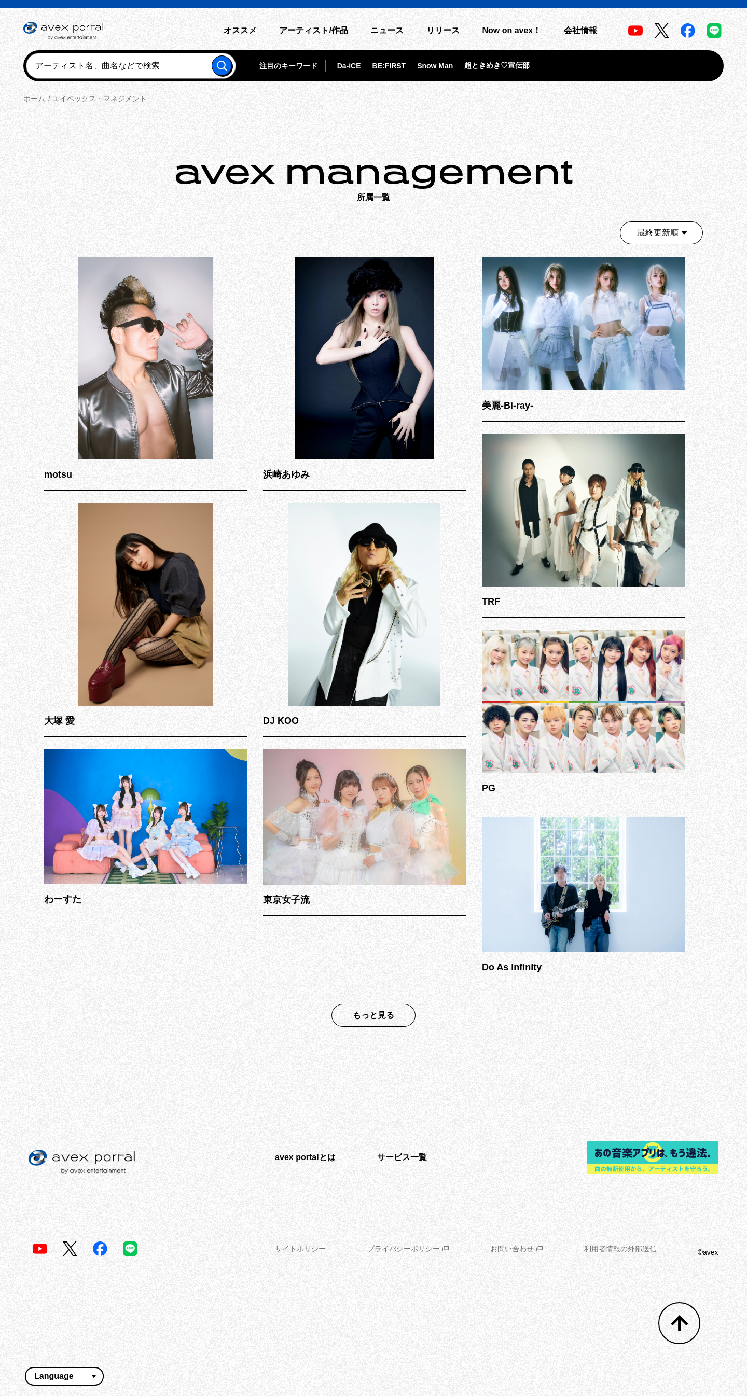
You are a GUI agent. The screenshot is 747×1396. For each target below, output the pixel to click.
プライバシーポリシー (408, 1249)
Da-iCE (349, 66)
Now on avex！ (511, 30)
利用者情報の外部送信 (620, 1249)
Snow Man (435, 66)
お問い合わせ (516, 1249)
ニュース (387, 30)
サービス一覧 (402, 1157)
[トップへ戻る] (679, 1323)
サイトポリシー (300, 1249)
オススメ (240, 30)
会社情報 (580, 30)
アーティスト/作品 (313, 30)
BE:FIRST (389, 66)
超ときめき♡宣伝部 (497, 65)
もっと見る (373, 1015)
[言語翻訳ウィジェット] (64, 1376)
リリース (443, 30)
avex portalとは (305, 1157)
